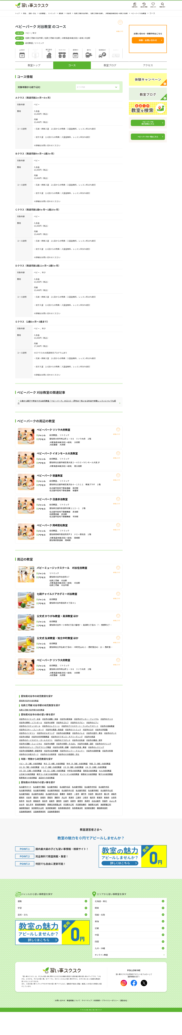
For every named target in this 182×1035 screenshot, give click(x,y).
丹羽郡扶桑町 (81, 828)
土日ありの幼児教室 (27, 797)
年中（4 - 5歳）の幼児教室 (77, 787)
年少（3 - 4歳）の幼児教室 (54, 787)
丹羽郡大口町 (68, 828)
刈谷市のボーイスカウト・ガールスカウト (36, 763)
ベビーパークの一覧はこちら (148, 139)
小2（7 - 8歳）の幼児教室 (51, 790)
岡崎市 (69, 817)
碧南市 (21, 820)
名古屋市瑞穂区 (39, 813)
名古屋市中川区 (68, 813)
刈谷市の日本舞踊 (51, 774)
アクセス (148, 67)
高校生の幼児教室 (90, 794)
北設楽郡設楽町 (25, 835)
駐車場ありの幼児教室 (28, 801)
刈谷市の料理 (107, 774)
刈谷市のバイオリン (27, 756)
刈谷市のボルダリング (45, 756)
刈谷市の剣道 (89, 760)
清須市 (87, 824)
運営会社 (125, 1023)
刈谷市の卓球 (49, 746)
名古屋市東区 (52, 810)
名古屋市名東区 (37, 817)
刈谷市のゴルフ (62, 746)
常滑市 (71, 820)
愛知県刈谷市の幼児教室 (29, 724)
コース (72, 67)
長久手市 (29, 828)
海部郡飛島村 (24, 831)
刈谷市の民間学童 (93, 774)
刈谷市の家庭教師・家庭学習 (30, 774)
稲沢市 (92, 820)
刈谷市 (28, 820)
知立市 (28, 824)
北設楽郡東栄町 (39, 835)
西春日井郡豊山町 (54, 828)
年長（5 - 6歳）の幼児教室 (99, 787)
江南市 (78, 820)
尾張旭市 (36, 824)
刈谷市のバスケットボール (29, 749)
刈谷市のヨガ (88, 753)
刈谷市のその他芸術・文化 (68, 777)
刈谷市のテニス (106, 742)
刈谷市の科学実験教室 (40, 760)
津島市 (113, 817)
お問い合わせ (58, 1023)
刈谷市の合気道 (78, 763)
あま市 (21, 828)
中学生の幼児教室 (74, 794)
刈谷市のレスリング (96, 770)
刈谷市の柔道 (24, 760)
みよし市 (112, 824)
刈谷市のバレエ (78, 756)
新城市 (99, 820)
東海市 (106, 820)
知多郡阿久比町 (37, 831)
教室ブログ (110, 67)
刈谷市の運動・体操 (50, 742)
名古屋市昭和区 (25, 813)
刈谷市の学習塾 (101, 753)
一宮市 (76, 817)
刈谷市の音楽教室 (107, 749)
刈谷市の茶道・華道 (78, 770)
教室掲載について (72, 1023)
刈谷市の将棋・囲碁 (61, 770)
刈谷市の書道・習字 (94, 763)
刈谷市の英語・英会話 (54, 753)
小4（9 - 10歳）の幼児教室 (95, 790)
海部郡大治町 (93, 828)
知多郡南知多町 (64, 831)
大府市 (113, 820)
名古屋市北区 (65, 810)
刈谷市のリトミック (73, 753)
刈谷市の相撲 (49, 767)
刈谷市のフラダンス (62, 763)
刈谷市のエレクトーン (51, 749)
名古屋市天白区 (52, 817)
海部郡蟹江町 (105, 828)
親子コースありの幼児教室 (47, 797)
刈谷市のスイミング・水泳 (29, 742)
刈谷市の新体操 (66, 742)
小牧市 (85, 820)
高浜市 (44, 824)
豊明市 (59, 824)
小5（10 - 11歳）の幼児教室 (30, 794)
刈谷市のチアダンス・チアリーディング (67, 760)
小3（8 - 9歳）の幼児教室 (73, 790)
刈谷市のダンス (110, 756)
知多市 (21, 824)
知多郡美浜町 (77, 831)
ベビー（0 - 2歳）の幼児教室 (30, 787)
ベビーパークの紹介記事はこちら (148, 125)
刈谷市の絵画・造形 (85, 767)
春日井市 (98, 817)
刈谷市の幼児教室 (63, 756)
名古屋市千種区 (39, 810)
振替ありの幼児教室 (89, 797)
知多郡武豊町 (90, 831)
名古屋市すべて (25, 810)
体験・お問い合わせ (148, 42)
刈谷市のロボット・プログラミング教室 (35, 770)
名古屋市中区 (103, 810)
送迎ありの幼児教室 (46, 801)
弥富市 (105, 824)
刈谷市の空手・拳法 (94, 756)
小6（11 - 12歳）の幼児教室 (54, 794)
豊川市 (106, 817)
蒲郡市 (57, 820)
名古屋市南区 (93, 813)
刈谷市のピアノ (92, 746)
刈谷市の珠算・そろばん (66, 767)
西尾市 (50, 820)
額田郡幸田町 (102, 831)
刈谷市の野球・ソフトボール (30, 746)
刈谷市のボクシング (103, 767)
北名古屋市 (96, 824)
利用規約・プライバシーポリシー (107, 1023)
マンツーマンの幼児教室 (69, 797)
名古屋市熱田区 (53, 813)
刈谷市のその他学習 (48, 777)
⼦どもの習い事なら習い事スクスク (92, 1033)
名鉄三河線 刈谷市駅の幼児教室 (31, 733)
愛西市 (80, 824)
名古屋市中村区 (90, 810)
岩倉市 (51, 824)
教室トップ (34, 67)
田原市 (73, 824)
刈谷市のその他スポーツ (29, 777)
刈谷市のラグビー (77, 746)
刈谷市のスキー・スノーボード (31, 753)
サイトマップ (86, 1023)
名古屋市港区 (81, 813)
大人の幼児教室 (105, 794)
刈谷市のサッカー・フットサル (86, 742)
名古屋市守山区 (106, 813)
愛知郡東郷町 (40, 828)
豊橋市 (62, 817)
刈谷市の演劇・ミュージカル (30, 767)
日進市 (66, 824)
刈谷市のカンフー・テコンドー (72, 774)
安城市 (43, 820)
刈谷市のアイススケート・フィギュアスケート (79, 749)
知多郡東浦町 (51, 831)
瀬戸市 (83, 817)
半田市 (90, 817)
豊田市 (36, 820)
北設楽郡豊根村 (53, 835)
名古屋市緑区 (24, 817)
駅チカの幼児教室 (106, 797)
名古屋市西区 (77, 810)
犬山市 (64, 820)
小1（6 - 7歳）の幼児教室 (29, 790)
